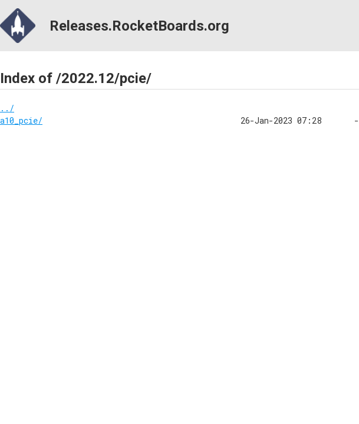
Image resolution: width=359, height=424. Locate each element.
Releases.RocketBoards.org (114, 25)
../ (7, 108)
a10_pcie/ (21, 120)
